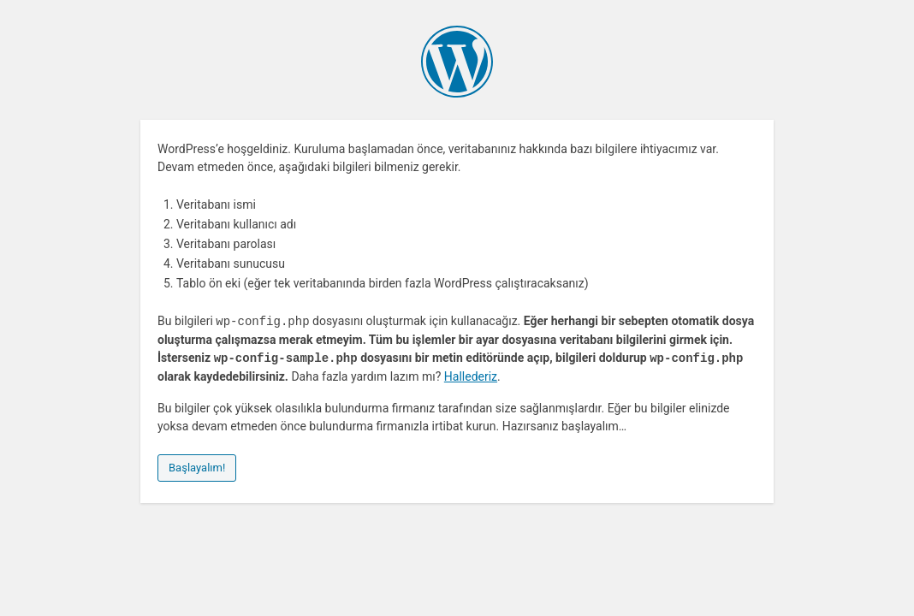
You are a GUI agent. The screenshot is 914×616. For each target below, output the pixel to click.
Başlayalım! (197, 467)
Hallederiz (470, 376)
